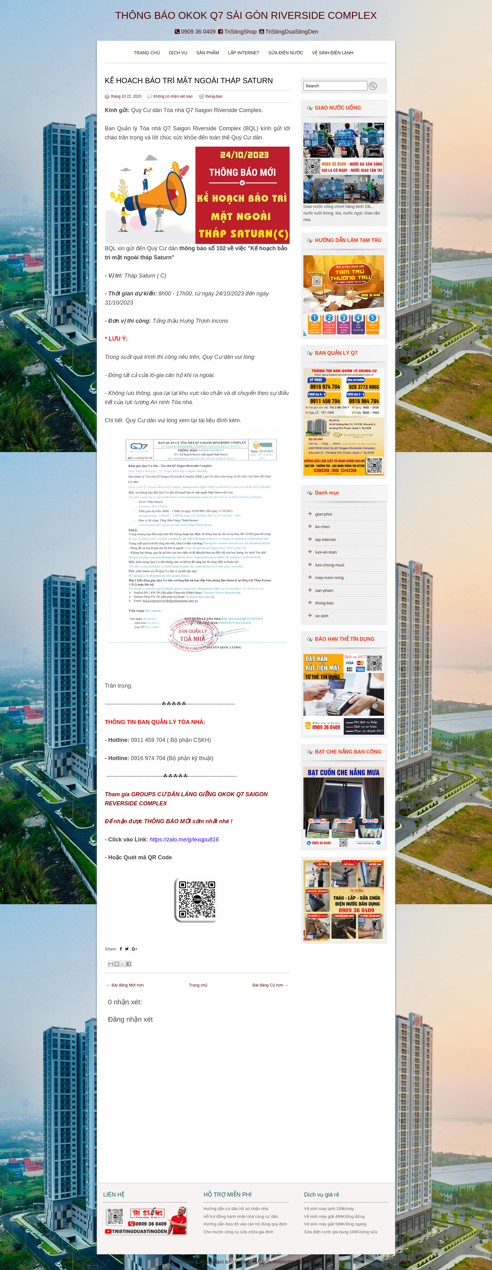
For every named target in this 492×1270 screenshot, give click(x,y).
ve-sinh (322, 615)
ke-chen (322, 526)
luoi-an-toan (326, 552)
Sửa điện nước (285, 52)
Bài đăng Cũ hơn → (270, 985)
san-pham (324, 590)
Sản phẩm (208, 52)
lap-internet (325, 539)
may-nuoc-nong (329, 577)
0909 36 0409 (195, 32)
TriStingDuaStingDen (288, 32)
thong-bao (214, 96)
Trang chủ (147, 52)
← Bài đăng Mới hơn (125, 985)
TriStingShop (237, 32)
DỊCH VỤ (178, 52)
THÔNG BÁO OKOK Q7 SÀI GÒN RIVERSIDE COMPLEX (246, 15)
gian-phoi (323, 514)
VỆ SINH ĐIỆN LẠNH (333, 52)
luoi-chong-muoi (330, 565)
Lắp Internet (243, 52)
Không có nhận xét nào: (173, 96)
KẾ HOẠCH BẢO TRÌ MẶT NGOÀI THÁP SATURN (189, 80)
